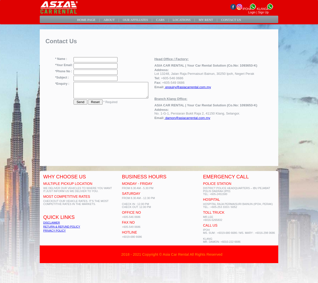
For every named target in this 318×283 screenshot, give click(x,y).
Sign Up (263, 12)
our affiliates (135, 20)
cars (160, 20)
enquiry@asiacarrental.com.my (196, 87)
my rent (206, 20)
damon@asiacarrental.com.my (196, 118)
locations (182, 20)
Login (251, 12)
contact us (231, 20)
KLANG (265, 9)
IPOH (249, 9)
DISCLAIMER (51, 222)
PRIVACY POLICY (54, 230)
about (109, 20)
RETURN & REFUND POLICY (61, 226)
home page (86, 20)
